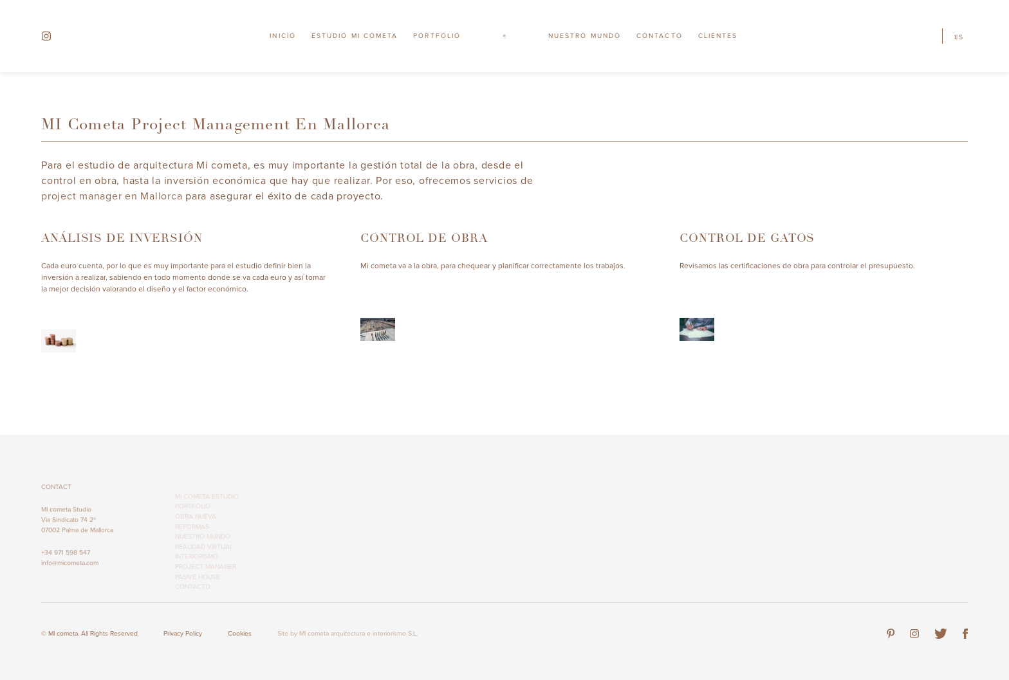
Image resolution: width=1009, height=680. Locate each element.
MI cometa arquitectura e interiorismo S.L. (358, 633)
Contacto (659, 36)
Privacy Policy (182, 633)
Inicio (282, 36)
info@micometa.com (69, 567)
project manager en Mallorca (111, 196)
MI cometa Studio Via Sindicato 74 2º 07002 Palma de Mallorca (77, 524)
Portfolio (437, 36)
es (958, 37)
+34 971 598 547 (65, 557)
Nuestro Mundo (584, 36)
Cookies (240, 633)
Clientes (718, 36)
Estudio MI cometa (354, 36)
